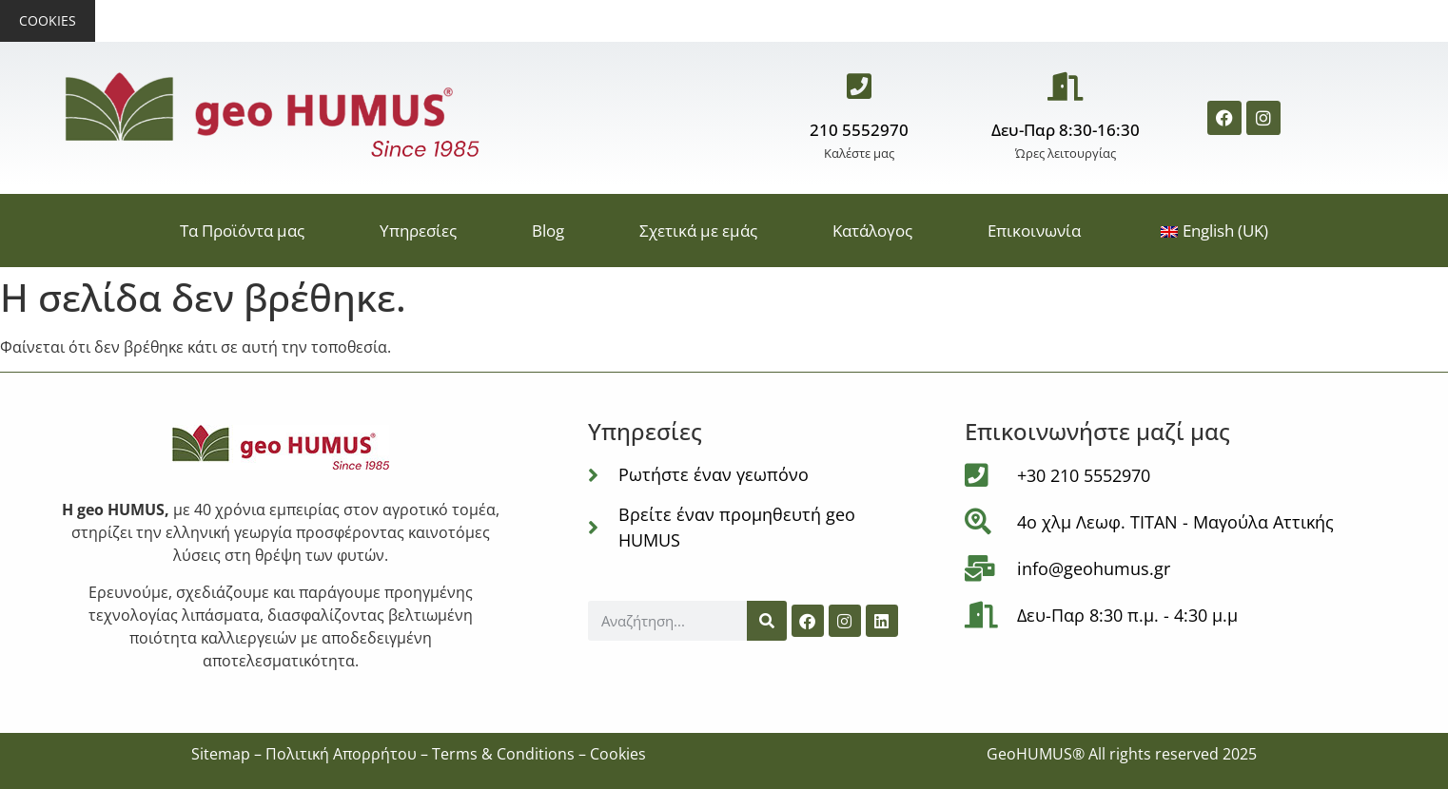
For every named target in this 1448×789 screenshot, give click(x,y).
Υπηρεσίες (418, 230)
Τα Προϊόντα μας (242, 230)
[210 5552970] (859, 86)
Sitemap (220, 753)
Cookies (47, 20)
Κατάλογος (872, 230)
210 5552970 (859, 130)
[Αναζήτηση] (767, 621)
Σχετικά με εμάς (698, 230)
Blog (548, 230)
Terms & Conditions (503, 753)
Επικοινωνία (1034, 230)
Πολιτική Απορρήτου (341, 753)
